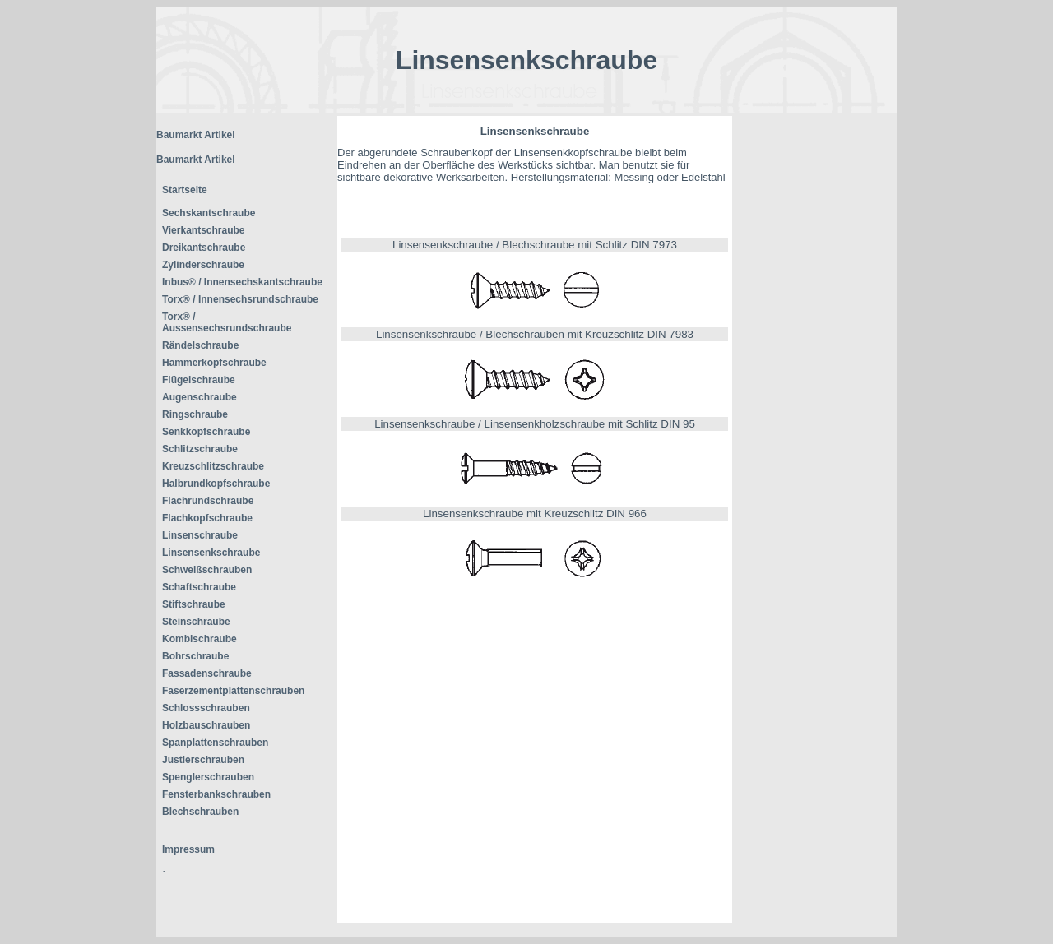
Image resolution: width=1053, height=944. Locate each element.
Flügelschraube (198, 380)
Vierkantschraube (203, 230)
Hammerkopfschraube (214, 362)
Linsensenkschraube (211, 552)
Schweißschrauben (207, 570)
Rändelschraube (200, 345)
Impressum (188, 849)
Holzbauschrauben (206, 725)
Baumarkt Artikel (195, 135)
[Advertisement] (814, 362)
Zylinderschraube (203, 265)
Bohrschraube (195, 656)
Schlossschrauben (206, 708)
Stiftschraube (193, 604)
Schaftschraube (199, 587)
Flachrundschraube (207, 501)
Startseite (184, 190)
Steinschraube (196, 621)
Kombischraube (199, 639)
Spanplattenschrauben (215, 742)
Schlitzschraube (200, 449)
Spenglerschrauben (208, 777)
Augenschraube (199, 397)
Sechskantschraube (208, 213)
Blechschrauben (200, 811)
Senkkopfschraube (206, 431)
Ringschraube (195, 414)
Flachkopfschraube (207, 518)
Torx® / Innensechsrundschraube (240, 299)
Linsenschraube (200, 535)
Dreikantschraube (203, 247)
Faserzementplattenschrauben (233, 690)
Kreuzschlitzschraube (213, 466)
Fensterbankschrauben (216, 794)
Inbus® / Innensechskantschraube (242, 282)
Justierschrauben (203, 760)
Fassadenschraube (207, 673)
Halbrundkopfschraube (216, 483)
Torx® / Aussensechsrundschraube (226, 322)
